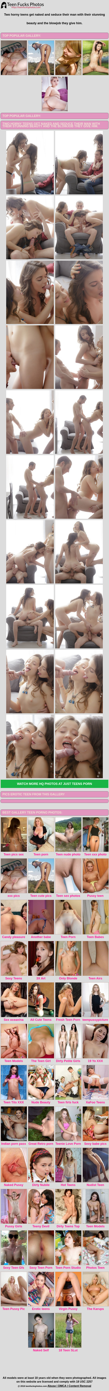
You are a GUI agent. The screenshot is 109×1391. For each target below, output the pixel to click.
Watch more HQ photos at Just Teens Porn (54, 784)
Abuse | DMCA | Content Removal (69, 1385)
